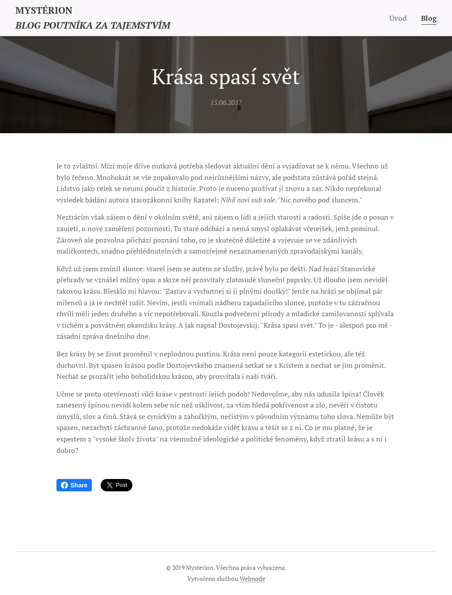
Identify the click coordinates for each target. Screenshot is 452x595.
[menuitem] (399, 18)
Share (74, 485)
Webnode (252, 578)
